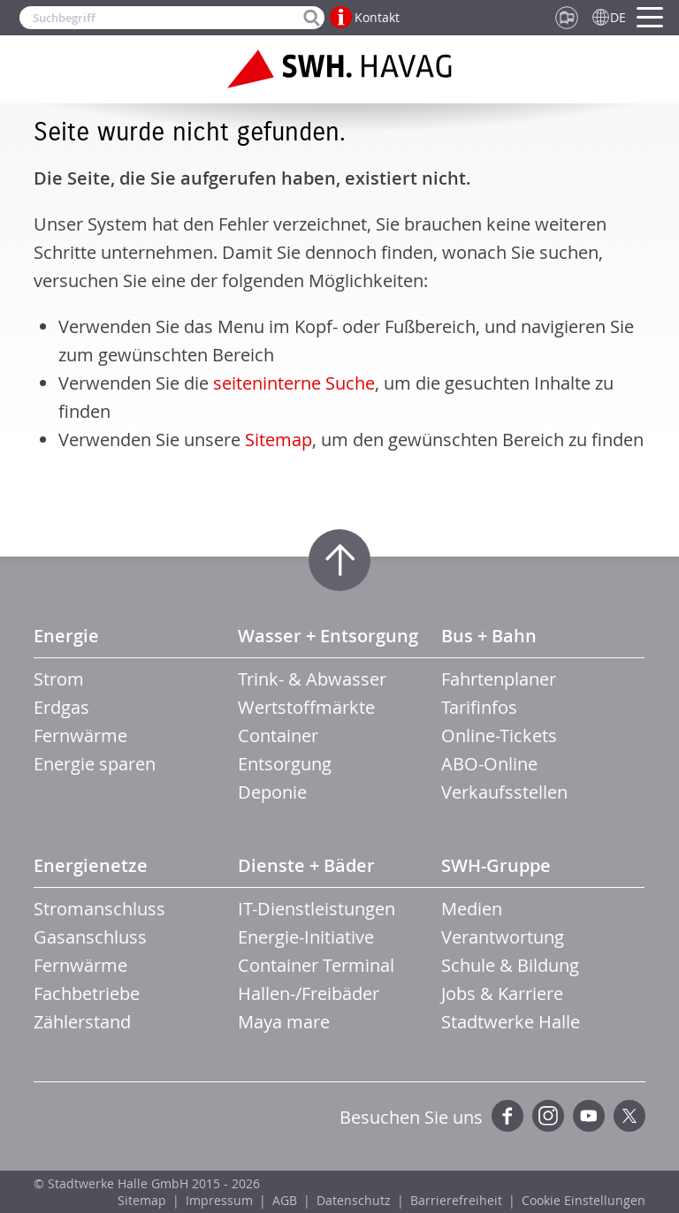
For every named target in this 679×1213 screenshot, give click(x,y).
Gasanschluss (90, 937)
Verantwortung (502, 937)
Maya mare (284, 1022)
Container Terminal (316, 965)
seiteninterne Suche (294, 383)
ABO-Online (489, 764)
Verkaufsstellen (504, 792)
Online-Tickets (499, 735)
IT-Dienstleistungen (316, 909)
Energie (66, 636)
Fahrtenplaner (498, 679)
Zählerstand (82, 1022)
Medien (471, 909)
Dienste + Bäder (306, 865)
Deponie (272, 792)
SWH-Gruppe (496, 865)
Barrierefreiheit (456, 1200)
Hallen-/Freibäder (308, 993)
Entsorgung (285, 764)
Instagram (548, 1116)
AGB (284, 1200)
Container (278, 735)
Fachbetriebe (87, 993)
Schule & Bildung (510, 965)
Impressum (219, 1200)
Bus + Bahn (489, 636)
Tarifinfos (479, 707)
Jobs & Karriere (502, 993)
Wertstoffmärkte (306, 707)
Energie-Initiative (306, 937)
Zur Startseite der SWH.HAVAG (339, 68)
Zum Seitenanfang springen (339, 560)
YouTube (589, 1116)
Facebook (507, 1116)
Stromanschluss (99, 909)
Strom (59, 679)
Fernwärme (80, 735)
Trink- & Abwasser (312, 679)
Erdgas (61, 707)
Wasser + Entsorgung (328, 636)
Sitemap (278, 439)
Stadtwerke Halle (510, 1022)
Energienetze (91, 865)
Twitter (629, 1116)
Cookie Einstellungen (583, 1200)
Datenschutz (354, 1200)
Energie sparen (95, 764)
